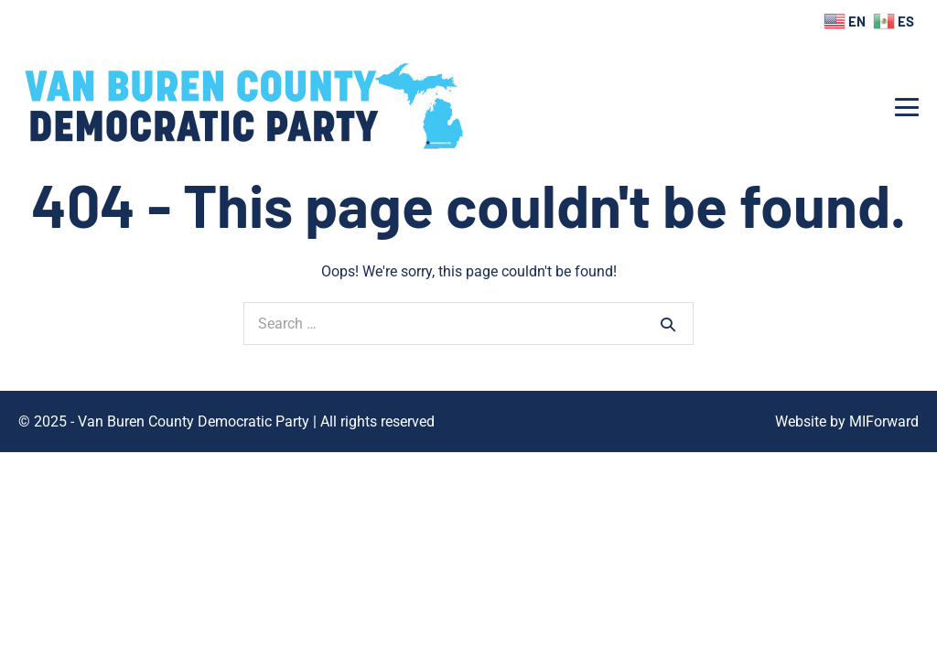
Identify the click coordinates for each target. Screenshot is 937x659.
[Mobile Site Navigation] (907, 107)
